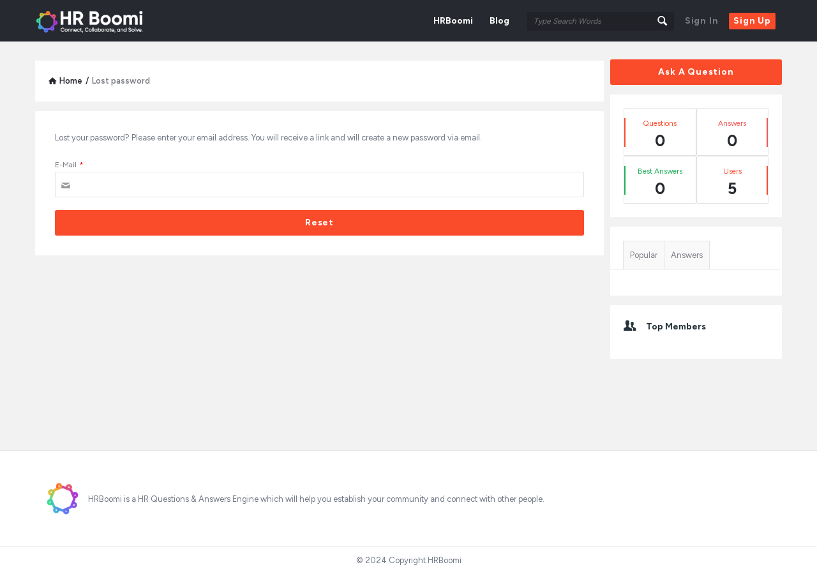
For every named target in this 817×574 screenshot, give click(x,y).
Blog (499, 20)
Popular (643, 255)
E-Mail (69, 164)
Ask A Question (695, 71)
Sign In (702, 20)
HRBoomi (453, 20)
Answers (687, 255)
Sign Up (752, 20)
